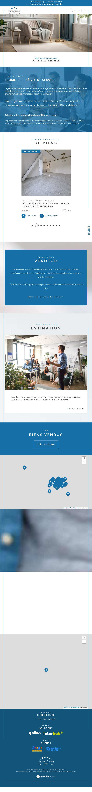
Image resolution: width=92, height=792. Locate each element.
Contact (89, 230)
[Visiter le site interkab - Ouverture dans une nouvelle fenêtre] (53, 738)
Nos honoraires (21, 776)
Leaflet (66, 513)
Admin (51, 776)
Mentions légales (42, 776)
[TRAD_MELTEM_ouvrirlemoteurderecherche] (71, 10)
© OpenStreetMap (74, 513)
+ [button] (84, 464)
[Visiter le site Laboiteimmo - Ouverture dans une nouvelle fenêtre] (46, 785)
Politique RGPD (65, 776)
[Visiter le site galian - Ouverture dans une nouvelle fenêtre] (35, 738)
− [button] (84, 467)
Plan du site (31, 776)
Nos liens (57, 776)
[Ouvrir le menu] (82, 10)
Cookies (73, 776)
